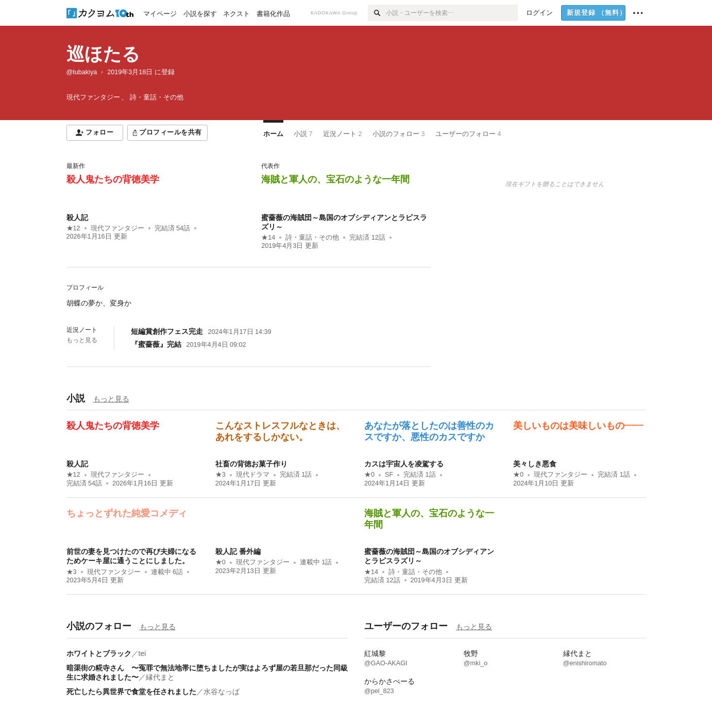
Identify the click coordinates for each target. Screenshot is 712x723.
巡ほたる (103, 54)
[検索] (377, 13)
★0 (369, 474)
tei (142, 653)
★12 (73, 228)
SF (389, 474)
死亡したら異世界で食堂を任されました (131, 691)
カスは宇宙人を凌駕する (404, 464)
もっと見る (81, 340)
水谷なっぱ (222, 691)
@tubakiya (81, 72)
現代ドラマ (252, 474)
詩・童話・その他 (312, 237)
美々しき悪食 (534, 464)
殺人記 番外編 (238, 551)
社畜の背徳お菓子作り (251, 464)
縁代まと (160, 677)
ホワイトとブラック (98, 653)
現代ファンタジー (117, 228)
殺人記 (77, 217)
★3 (220, 474)
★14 (268, 237)
